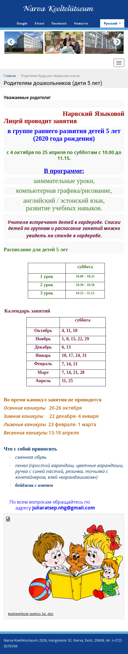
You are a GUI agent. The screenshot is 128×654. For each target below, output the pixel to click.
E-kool (39, 23)
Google (22, 23)
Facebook (59, 23)
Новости (81, 23)
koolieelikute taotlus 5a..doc (30, 613)
